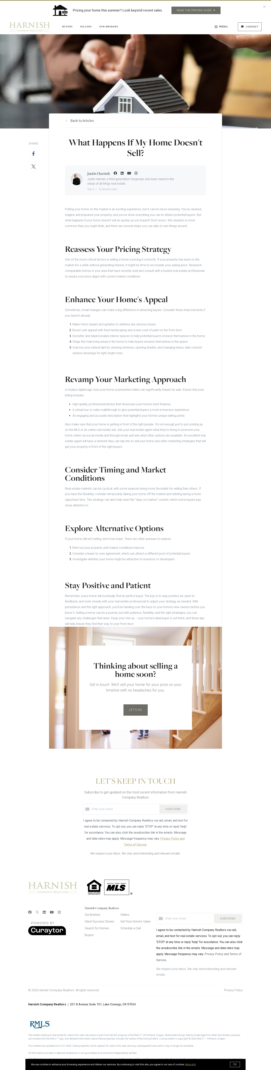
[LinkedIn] (44, 912)
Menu (221, 27)
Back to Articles (82, 121)
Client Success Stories (99, 921)
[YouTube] (52, 912)
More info (190, 1064)
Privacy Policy (233, 990)
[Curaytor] (47, 934)
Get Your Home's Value (135, 921)
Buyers (67, 26)
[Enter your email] (125, 809)
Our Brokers (108, 26)
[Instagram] (59, 912)
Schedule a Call (130, 928)
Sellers (86, 26)
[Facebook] (30, 912)
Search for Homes (97, 928)
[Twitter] (37, 912)
